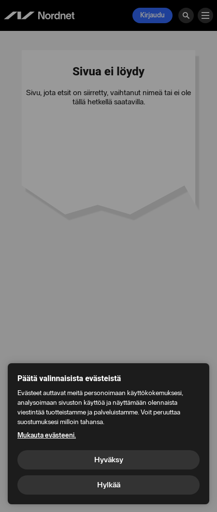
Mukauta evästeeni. (46, 435)
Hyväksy (108, 459)
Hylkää (108, 484)
